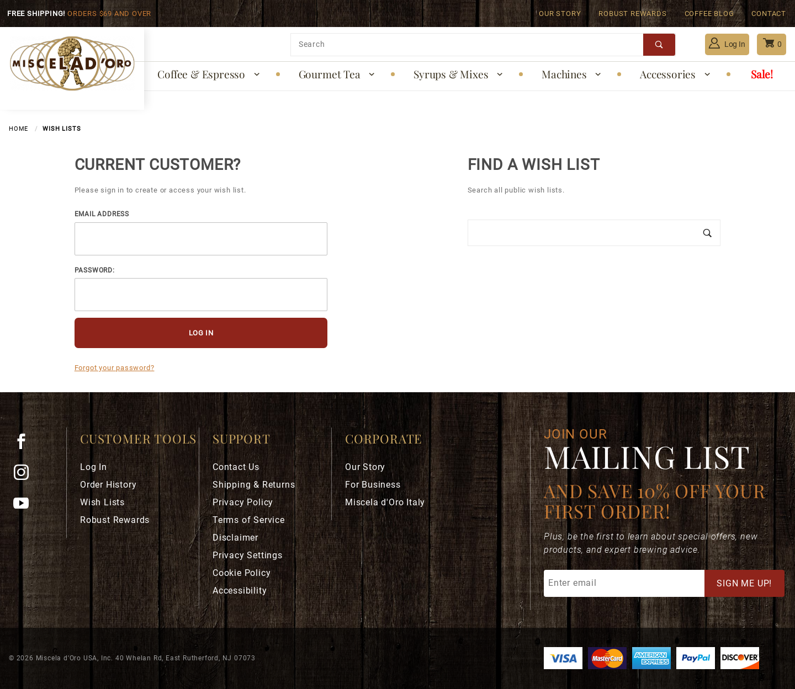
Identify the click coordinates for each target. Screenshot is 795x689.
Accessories (675, 74)
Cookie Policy (242, 573)
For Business (373, 484)
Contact (768, 13)
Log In (727, 43)
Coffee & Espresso (209, 74)
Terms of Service (249, 520)
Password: (95, 270)
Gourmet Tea (337, 74)
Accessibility (240, 590)
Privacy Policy (243, 502)
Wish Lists (102, 502)
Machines (572, 74)
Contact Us (236, 467)
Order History (108, 484)
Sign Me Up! (744, 583)
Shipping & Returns (254, 484)
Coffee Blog (709, 13)
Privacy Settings (248, 555)
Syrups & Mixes (459, 74)
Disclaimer (235, 537)
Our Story (560, 13)
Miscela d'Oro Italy (385, 502)
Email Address (102, 214)
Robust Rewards (632, 13)
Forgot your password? (115, 368)
